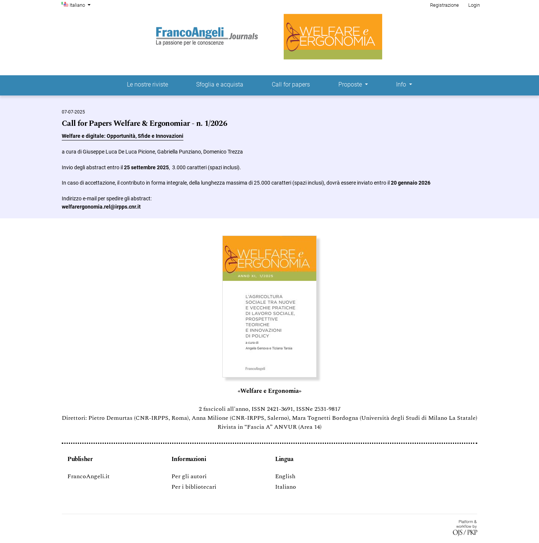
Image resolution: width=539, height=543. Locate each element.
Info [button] (402, 84)
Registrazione (444, 5)
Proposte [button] (350, 84)
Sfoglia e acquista (219, 84)
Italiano (80, 4)
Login (474, 5)
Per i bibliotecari (193, 486)
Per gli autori (189, 476)
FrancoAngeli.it (88, 476)
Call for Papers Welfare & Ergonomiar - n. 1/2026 (144, 123)
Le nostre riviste (147, 84)
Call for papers (291, 84)
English (285, 476)
